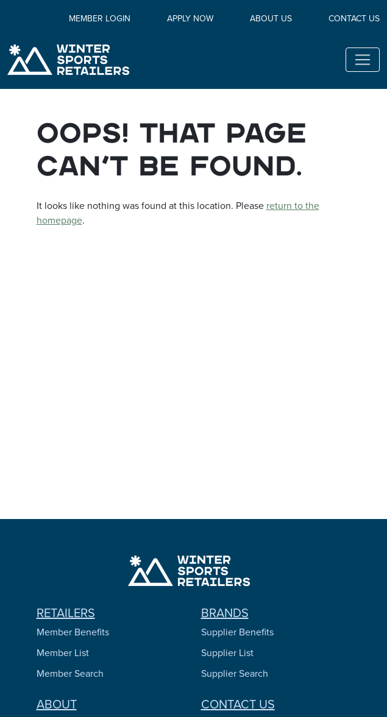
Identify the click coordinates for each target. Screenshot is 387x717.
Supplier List (227, 653)
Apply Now (190, 18)
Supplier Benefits (237, 632)
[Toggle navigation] (363, 60)
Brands (225, 613)
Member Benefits (73, 632)
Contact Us (354, 18)
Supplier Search (234, 673)
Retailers (66, 613)
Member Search (70, 673)
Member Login (99, 18)
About (57, 704)
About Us (271, 18)
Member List (63, 653)
